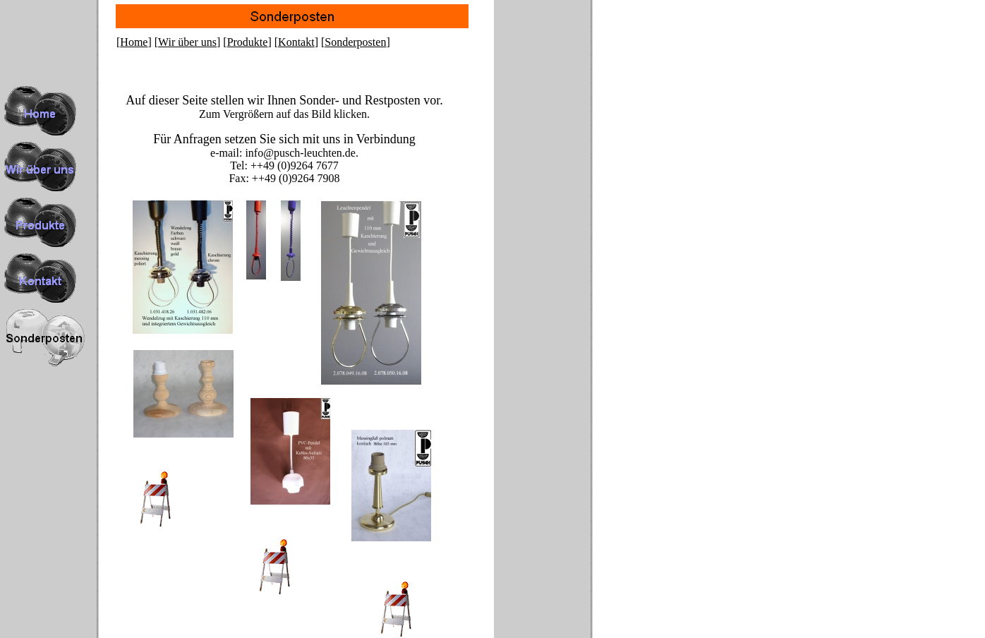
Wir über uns (187, 42)
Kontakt (296, 42)
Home (133, 42)
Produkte (247, 42)
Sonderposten (355, 42)
